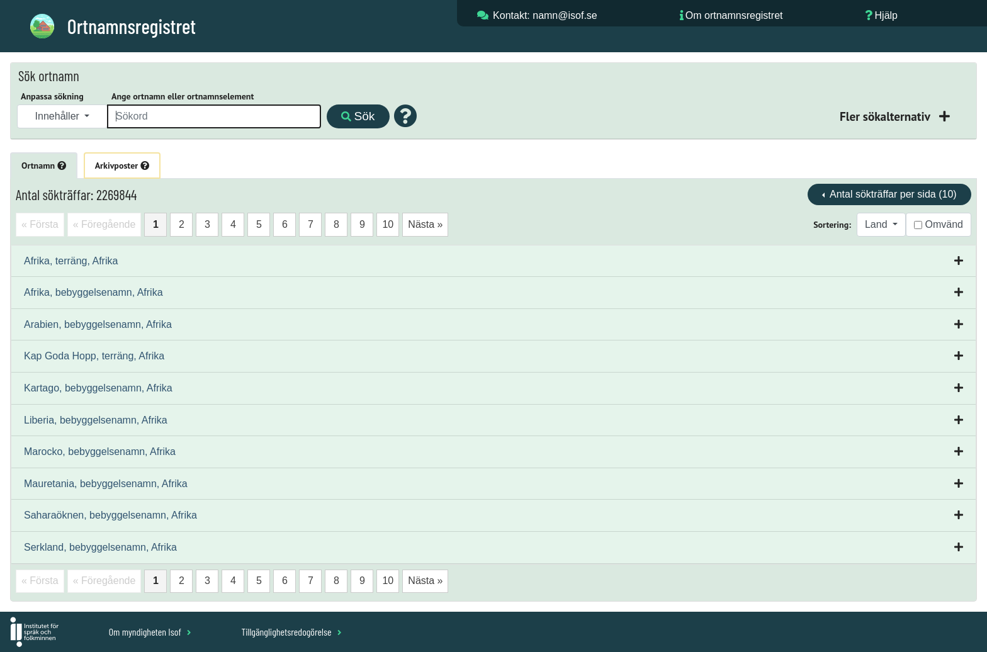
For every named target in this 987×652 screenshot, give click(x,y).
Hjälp (886, 15)
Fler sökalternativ (886, 116)
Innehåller (58, 116)
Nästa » (425, 224)
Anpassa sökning (52, 96)
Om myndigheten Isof (150, 632)
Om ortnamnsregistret (734, 15)
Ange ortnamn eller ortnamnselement (182, 96)
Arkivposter (122, 165)
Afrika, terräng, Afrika (71, 261)
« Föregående (104, 224)
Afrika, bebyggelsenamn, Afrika (93, 292)
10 (387, 224)
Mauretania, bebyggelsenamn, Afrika (106, 483)
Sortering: (832, 224)
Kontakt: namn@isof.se (545, 15)
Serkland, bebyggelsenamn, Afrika (100, 547)
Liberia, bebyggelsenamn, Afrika (95, 420)
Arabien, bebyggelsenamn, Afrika (98, 324)
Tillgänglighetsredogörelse (291, 632)
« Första (40, 224)
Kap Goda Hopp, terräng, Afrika (94, 356)
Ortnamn (43, 165)
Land (877, 224)
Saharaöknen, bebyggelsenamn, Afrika (110, 515)
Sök (358, 116)
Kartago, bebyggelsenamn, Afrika (98, 388)
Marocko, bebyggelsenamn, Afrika (100, 451)
